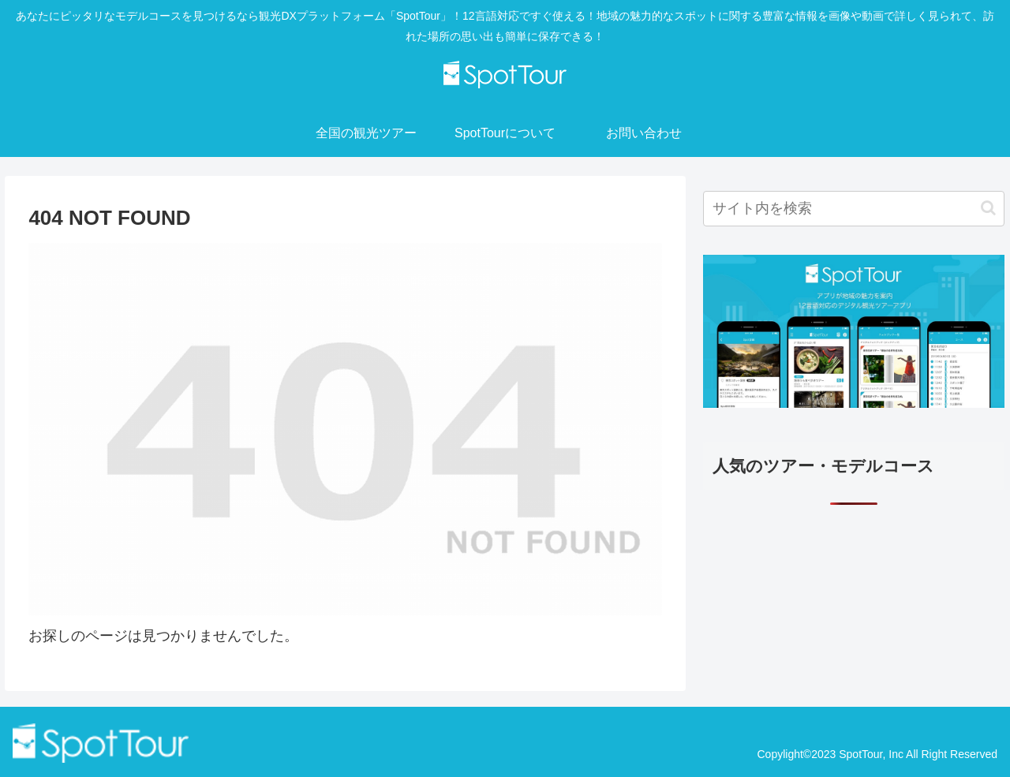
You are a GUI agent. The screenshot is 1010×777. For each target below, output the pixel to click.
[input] (853, 208)
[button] (988, 208)
